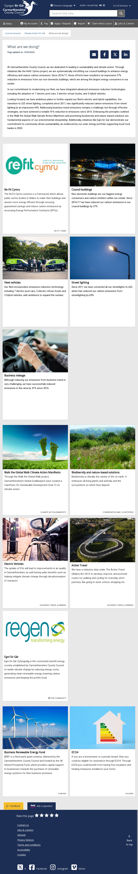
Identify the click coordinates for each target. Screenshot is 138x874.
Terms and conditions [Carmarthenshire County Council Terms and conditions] (29, 844)
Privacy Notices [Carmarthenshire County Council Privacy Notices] (25, 839)
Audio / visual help (92, 5)
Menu (7, 23)
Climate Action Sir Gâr (34, 33)
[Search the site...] (83, 13)
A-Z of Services (122, 5)
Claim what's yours (100, 23)
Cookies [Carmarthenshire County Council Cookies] (21, 854)
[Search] (121, 13)
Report (79, 23)
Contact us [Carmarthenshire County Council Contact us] (23, 825)
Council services (13, 33)
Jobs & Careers (124, 23)
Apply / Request (61, 23)
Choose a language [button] (62, 5)
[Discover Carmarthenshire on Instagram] (59, 867)
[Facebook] (38, 867)
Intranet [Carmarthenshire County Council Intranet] (21, 834)
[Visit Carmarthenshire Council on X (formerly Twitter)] (21, 867)
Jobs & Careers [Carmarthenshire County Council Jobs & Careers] (25, 830)
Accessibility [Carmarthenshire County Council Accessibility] (23, 849)
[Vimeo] (78, 867)
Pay (44, 23)
